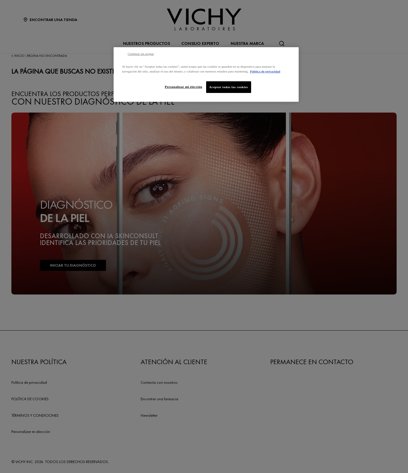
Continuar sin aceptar (141, 53)
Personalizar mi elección (183, 86)
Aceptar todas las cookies (228, 87)
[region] (206, 74)
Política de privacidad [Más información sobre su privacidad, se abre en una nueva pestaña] (265, 71)
